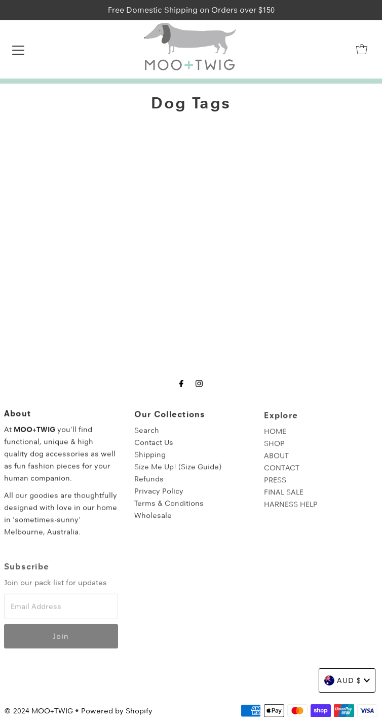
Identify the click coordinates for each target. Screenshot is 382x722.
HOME (275, 437)
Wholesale (153, 520)
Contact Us (153, 447)
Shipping (150, 460)
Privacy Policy (158, 496)
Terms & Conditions (169, 508)
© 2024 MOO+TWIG (38, 710)
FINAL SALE (283, 498)
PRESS (275, 485)
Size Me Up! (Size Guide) (177, 472)
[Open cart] (362, 49)
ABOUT (276, 461)
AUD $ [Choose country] (347, 680)
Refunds (149, 484)
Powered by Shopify (116, 710)
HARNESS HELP (291, 510)
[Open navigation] (18, 49)
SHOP (274, 449)
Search (146, 435)
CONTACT (281, 473)
